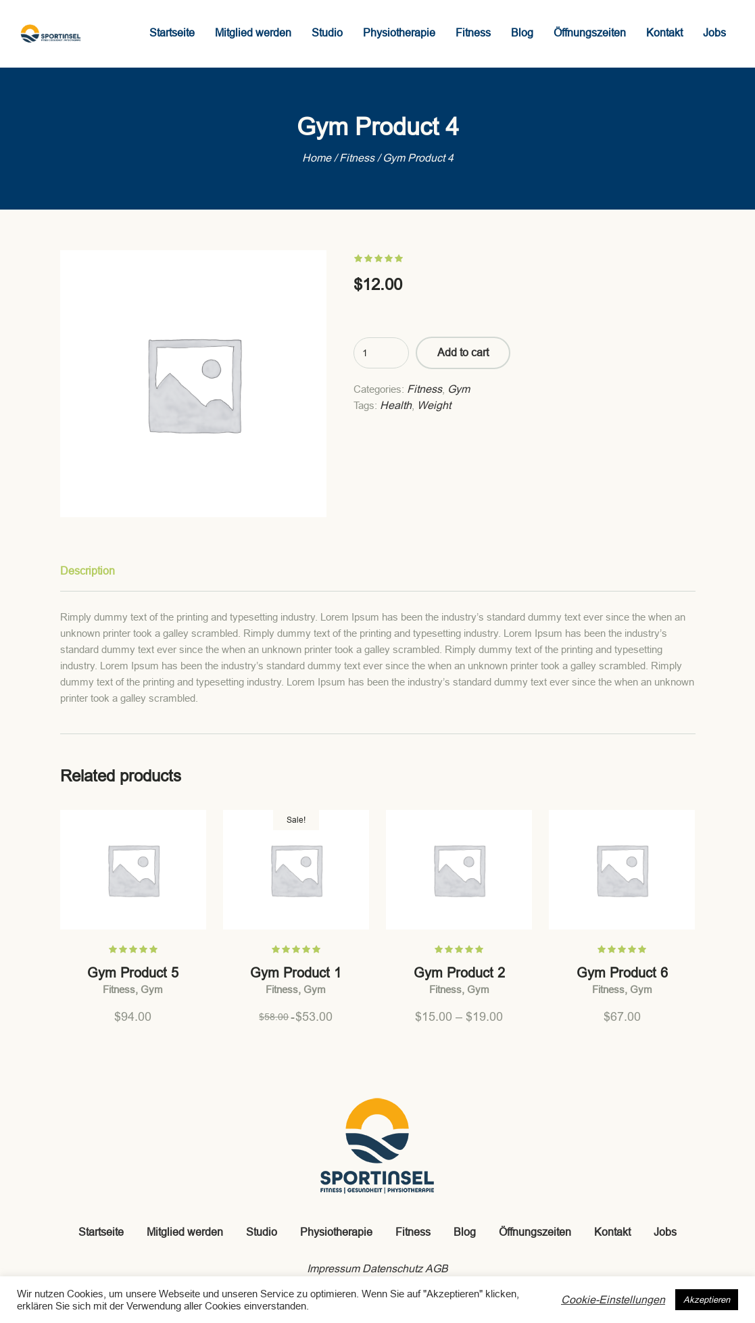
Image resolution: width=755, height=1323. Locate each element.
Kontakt (612, 1232)
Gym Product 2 (459, 972)
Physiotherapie (336, 1232)
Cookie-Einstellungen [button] (613, 1299)
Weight (434, 405)
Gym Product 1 (295, 972)
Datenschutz (392, 1268)
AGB (436, 1268)
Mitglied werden (185, 1232)
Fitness (356, 158)
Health (396, 405)
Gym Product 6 (622, 972)
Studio (261, 1232)
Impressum (333, 1268)
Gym (458, 389)
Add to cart (463, 352)
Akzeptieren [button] (706, 1300)
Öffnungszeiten (535, 1232)
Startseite (101, 1232)
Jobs (665, 1232)
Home (316, 158)
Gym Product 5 (132, 972)
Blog (465, 1232)
